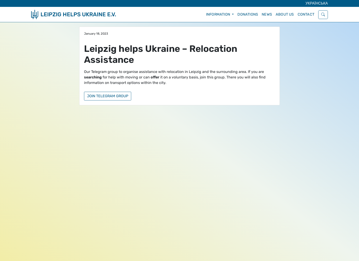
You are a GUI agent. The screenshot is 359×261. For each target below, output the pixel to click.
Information (218, 14)
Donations (247, 14)
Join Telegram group (107, 96)
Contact (306, 14)
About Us (285, 14)
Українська (316, 3)
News (267, 14)
